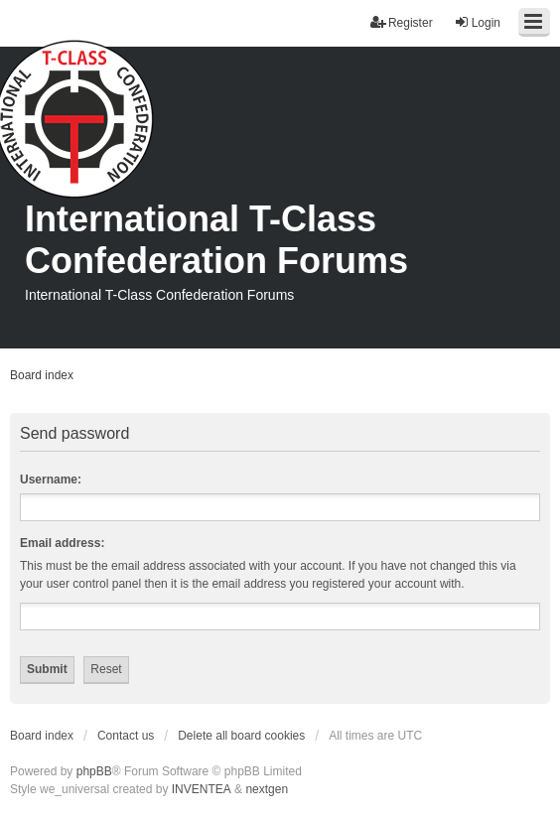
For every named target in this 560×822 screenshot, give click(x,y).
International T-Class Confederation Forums (216, 240)
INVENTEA (201, 789)
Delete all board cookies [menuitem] (241, 736)
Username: (50, 479)
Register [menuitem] (401, 22)
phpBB (94, 771)
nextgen (266, 789)
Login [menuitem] (477, 22)
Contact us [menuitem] (125, 736)
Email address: (62, 543)
